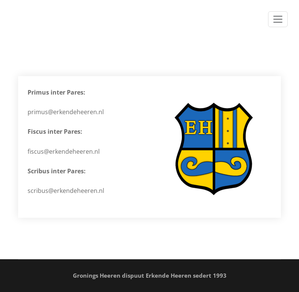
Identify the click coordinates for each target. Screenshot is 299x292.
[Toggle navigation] (278, 19)
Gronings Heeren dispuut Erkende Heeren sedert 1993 (150, 275)
